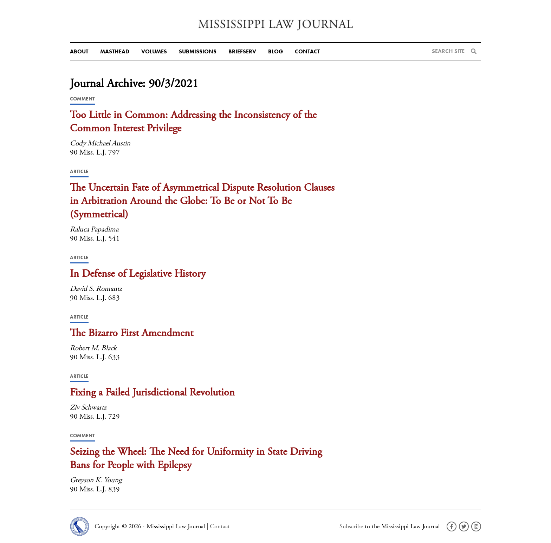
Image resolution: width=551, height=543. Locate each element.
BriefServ (242, 51)
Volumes (154, 51)
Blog (275, 51)
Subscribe (351, 526)
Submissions (197, 51)
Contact (307, 51)
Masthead (114, 51)
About (79, 51)
